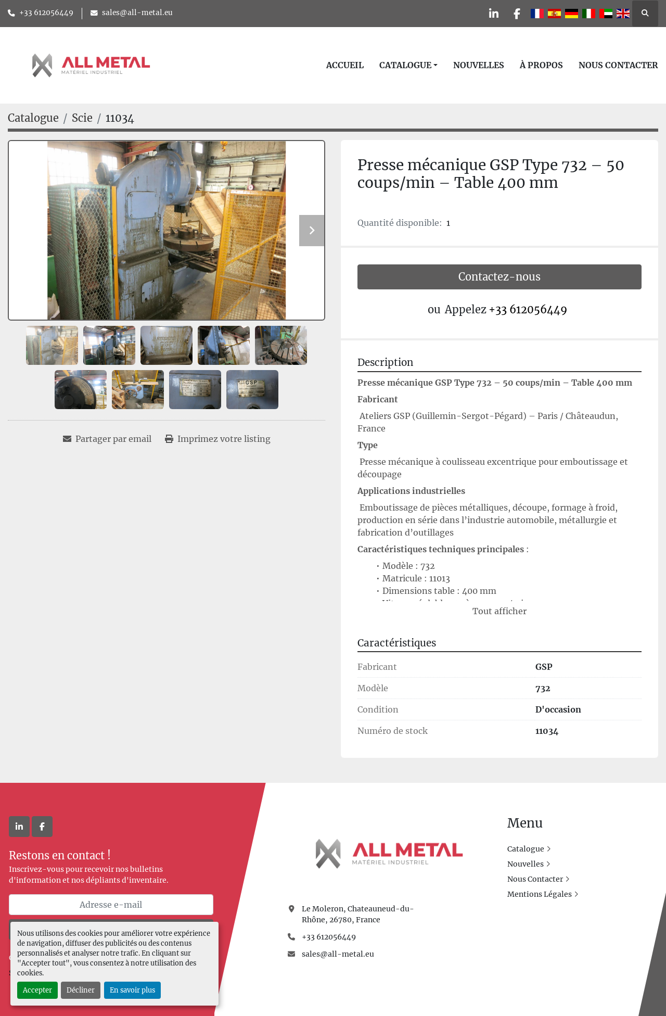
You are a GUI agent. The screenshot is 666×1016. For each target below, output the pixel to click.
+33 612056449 (46, 12)
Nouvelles (478, 65)
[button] (408, 65)
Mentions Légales (539, 894)
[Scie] (82, 117)
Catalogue (405, 65)
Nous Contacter (618, 65)
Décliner (81, 990)
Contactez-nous (499, 276)
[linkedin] (489, 14)
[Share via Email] (107, 439)
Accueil (345, 65)
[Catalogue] (33, 117)
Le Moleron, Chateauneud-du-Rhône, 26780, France (358, 914)
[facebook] (515, 14)
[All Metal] (389, 853)
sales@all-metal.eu (137, 12)
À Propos (541, 65)
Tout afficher (499, 611)
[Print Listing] (217, 439)
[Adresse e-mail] (111, 904)
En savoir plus (132, 990)
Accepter (37, 990)
